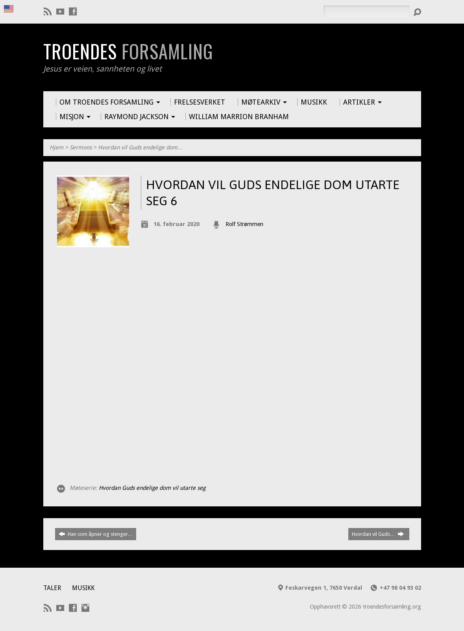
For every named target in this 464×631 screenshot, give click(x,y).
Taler (52, 588)
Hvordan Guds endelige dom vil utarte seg (152, 488)
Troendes (128, 51)
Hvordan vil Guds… (378, 534)
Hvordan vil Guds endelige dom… (140, 147)
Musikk (83, 588)
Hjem (56, 147)
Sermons (81, 147)
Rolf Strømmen (244, 224)
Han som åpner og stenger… (96, 534)
